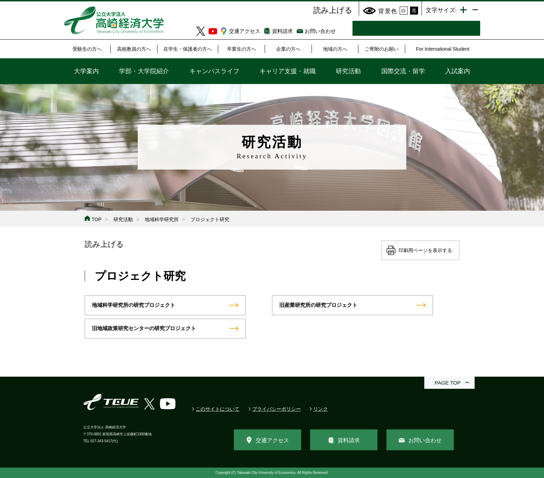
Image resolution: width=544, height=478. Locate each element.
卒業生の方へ (241, 49)
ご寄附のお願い (382, 49)
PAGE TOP (448, 383)
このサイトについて (217, 409)
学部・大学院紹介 (144, 71)
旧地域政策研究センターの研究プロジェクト (144, 328)
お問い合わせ (320, 31)
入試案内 (457, 71)
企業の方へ (288, 49)
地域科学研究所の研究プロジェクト (133, 305)
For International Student (442, 49)
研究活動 (348, 71)
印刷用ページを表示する (425, 250)
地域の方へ (335, 49)
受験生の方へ (87, 49)
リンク (320, 409)
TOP (97, 219)
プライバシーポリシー (276, 409)
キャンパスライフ (214, 71)
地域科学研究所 (162, 219)
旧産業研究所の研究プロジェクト (318, 305)
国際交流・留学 (403, 71)
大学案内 (86, 71)
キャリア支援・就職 (288, 71)
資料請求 (282, 31)
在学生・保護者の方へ (187, 49)
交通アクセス (244, 31)
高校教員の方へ (134, 49)
